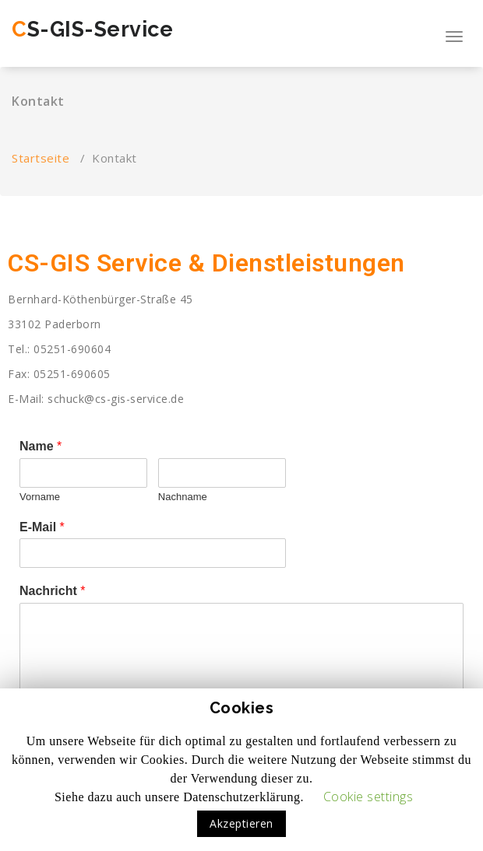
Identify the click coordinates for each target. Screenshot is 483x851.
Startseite (40, 158)
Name (40, 446)
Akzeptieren (241, 823)
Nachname (182, 497)
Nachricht (52, 590)
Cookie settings (368, 796)
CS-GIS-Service (92, 29)
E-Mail (42, 527)
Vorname (39, 497)
